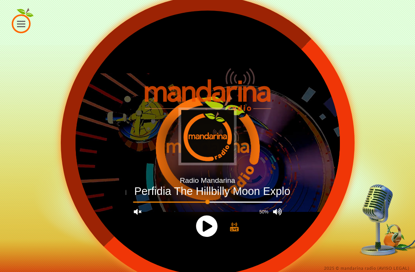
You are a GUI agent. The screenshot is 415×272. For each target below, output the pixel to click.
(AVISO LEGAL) (393, 268)
